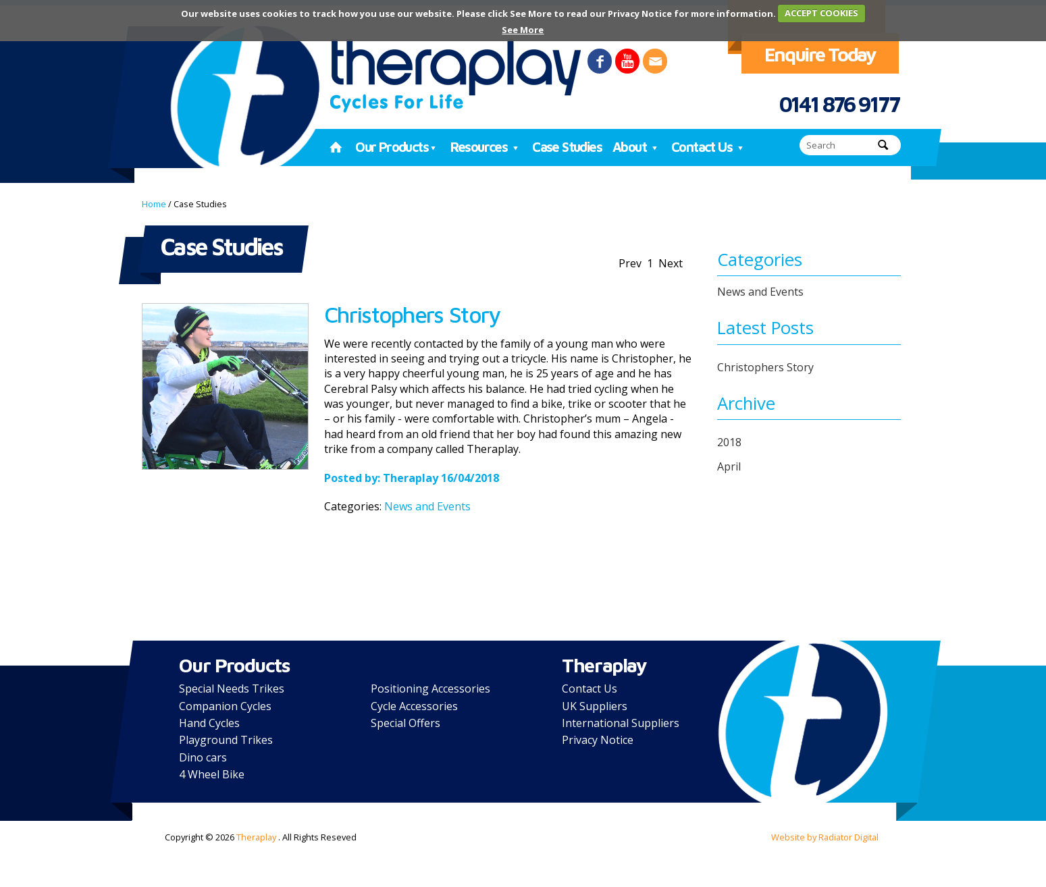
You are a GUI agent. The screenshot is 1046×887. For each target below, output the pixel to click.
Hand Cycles (209, 723)
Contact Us (708, 147)
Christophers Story (412, 314)
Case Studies (567, 147)
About (636, 147)
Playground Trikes (226, 739)
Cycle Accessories (414, 706)
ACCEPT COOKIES (821, 13)
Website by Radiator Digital (825, 837)
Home (154, 204)
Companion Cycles (225, 706)
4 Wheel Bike (211, 774)
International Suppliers (620, 723)
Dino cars (203, 757)
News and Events (427, 506)
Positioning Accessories (430, 688)
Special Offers (405, 723)
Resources (486, 147)
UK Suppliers (594, 706)
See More (523, 30)
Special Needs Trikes (231, 688)
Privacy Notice (597, 739)
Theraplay (410, 478)
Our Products (397, 147)
